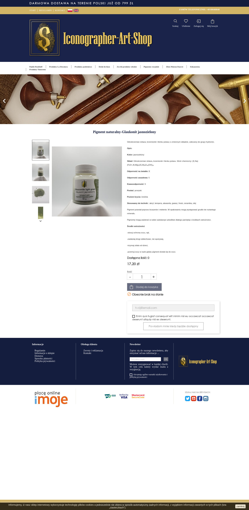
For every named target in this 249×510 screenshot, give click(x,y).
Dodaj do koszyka (147, 287)
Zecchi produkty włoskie (127, 67)
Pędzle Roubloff (35, 67)
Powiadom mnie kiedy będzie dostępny (173, 326)
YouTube (193, 398)
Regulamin (45, 10)
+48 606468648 (213, 9)
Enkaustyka (195, 67)
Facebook (199, 398)
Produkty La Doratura (58, 67)
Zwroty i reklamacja (93, 350)
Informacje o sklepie (44, 353)
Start (32, 10)
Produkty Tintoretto (37, 69)
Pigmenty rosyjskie (151, 67)
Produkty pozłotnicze (83, 67)
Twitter (187, 398)
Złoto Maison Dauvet (174, 67)
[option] (124, 99)
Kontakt (60, 10)
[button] (4, 99)
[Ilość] (142, 277)
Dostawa (39, 356)
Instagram (205, 398)
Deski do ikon (104, 67)
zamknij (240, 506)
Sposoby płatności (43, 358)
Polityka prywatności (45, 361)
